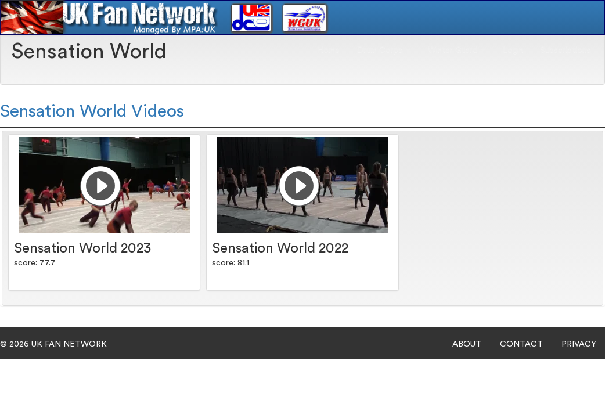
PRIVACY (578, 344)
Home (329, 50)
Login (513, 50)
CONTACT (521, 344)
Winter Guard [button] (456, 50)
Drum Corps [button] (383, 50)
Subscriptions (565, 50)
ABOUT (466, 344)
